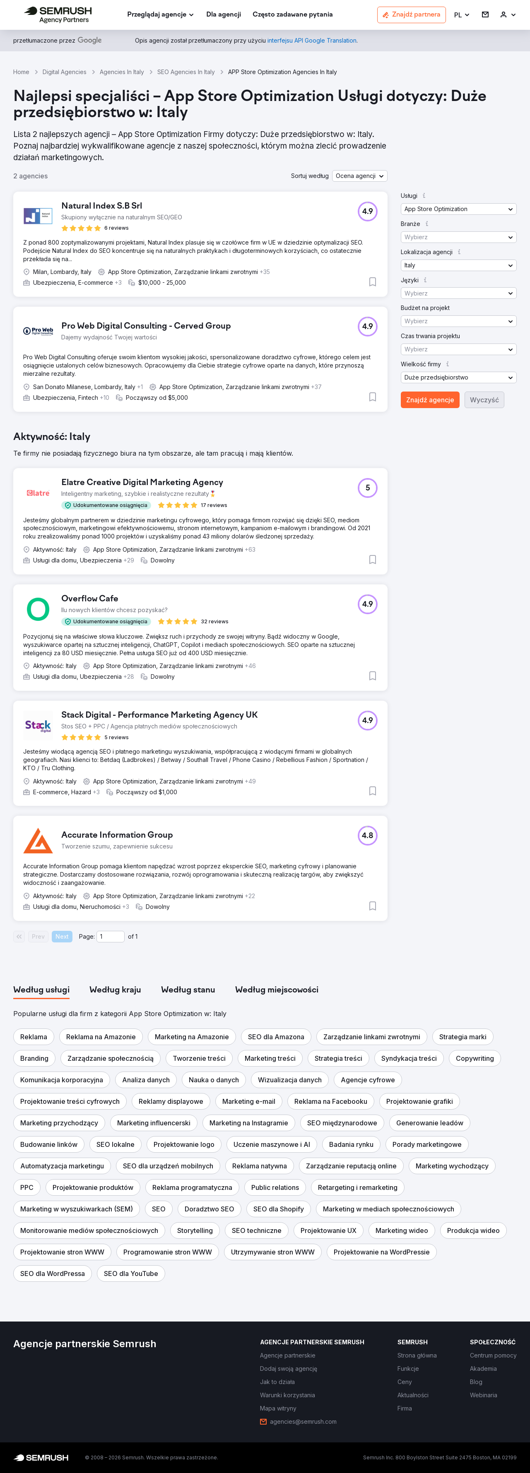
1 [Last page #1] (136, 936)
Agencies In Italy (122, 71)
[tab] (41, 990)
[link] (223, 15)
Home (21, 71)
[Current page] (110, 936)
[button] (462, 15)
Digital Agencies (65, 71)
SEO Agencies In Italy (186, 71)
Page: (87, 936)
